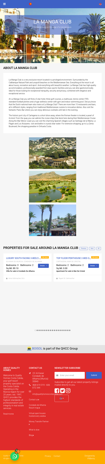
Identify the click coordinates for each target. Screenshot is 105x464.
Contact (57, 456)
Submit (94, 375)
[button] (62, 398)
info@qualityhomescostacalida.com (47, 394)
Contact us (34, 399)
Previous (83, 248)
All (98, 248)
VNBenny (91, 458)
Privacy (48, 456)
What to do (34, 430)
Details (43, 266)
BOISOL (37, 348)
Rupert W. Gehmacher (66, 278)
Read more (8, 414)
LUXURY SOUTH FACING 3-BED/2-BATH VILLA (28, 258)
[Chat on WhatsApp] (14, 456)
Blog (31, 435)
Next (92, 248)
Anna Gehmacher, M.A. (16, 278)
